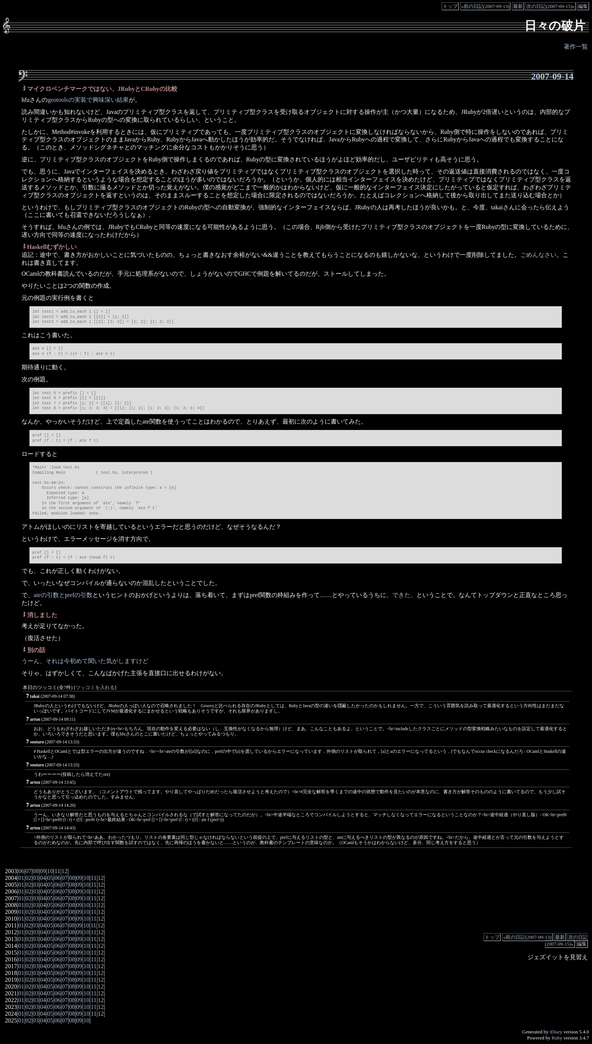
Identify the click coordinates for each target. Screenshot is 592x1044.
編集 (583, 6)
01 (21, 878)
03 (36, 878)
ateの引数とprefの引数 (63, 595)
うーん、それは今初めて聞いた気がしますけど (85, 661)
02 (28, 878)
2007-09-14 (552, 76)
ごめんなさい (538, 255)
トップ (450, 6)
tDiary (556, 1032)
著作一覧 (576, 46)
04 (43, 878)
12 (65, 871)
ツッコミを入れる (95, 687)
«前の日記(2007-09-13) (485, 6)
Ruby (557, 1038)
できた (401, 595)
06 (21, 871)
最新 (518, 6)
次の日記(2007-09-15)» (550, 6)
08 (36, 871)
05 (50, 878)
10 (50, 871)
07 (28, 871)
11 (57, 871)
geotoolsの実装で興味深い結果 (88, 100)
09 (43, 871)
